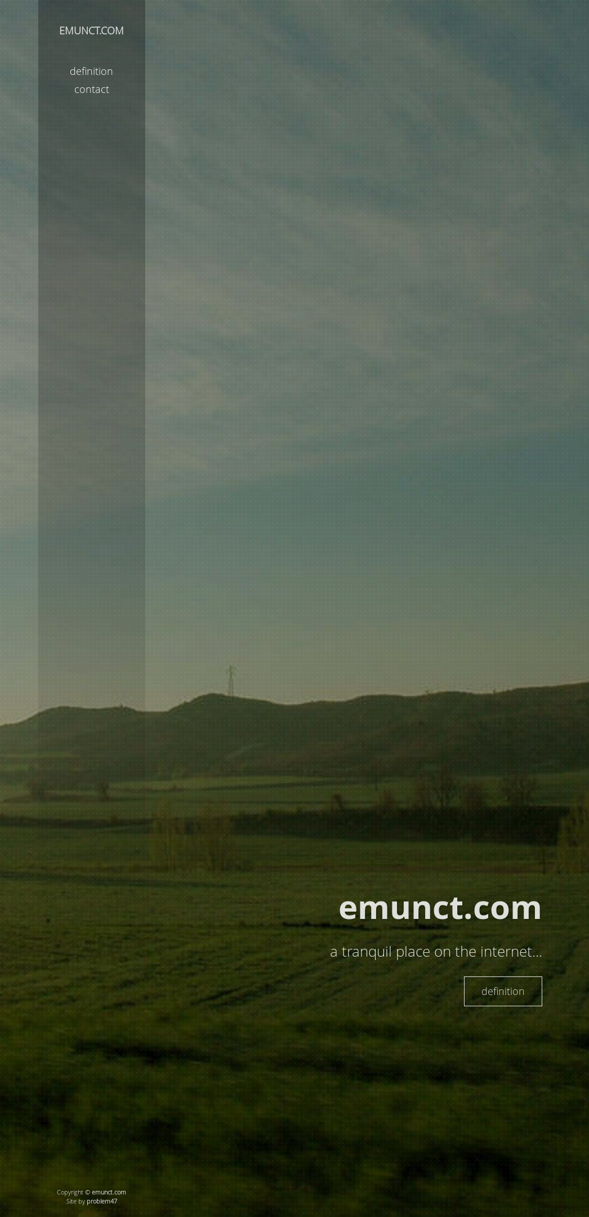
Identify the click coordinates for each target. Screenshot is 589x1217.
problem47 (102, 1201)
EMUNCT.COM (91, 30)
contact (91, 89)
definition (91, 71)
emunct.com (109, 1192)
